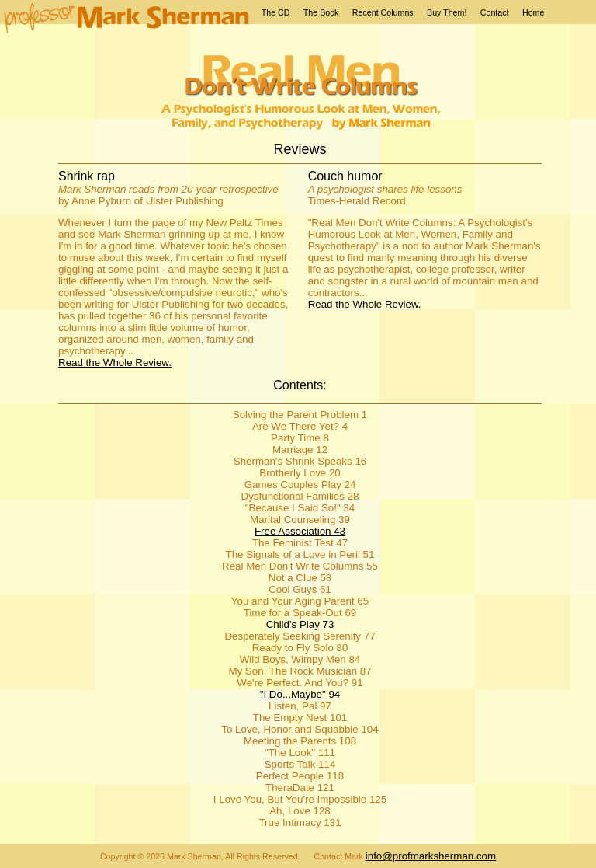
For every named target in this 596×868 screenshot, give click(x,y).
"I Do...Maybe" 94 (300, 694)
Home (533, 12)
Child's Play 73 (300, 624)
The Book (321, 12)
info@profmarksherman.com (431, 856)
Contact (494, 12)
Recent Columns (383, 12)
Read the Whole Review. (115, 362)
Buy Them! (446, 12)
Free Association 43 (300, 531)
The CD (276, 12)
